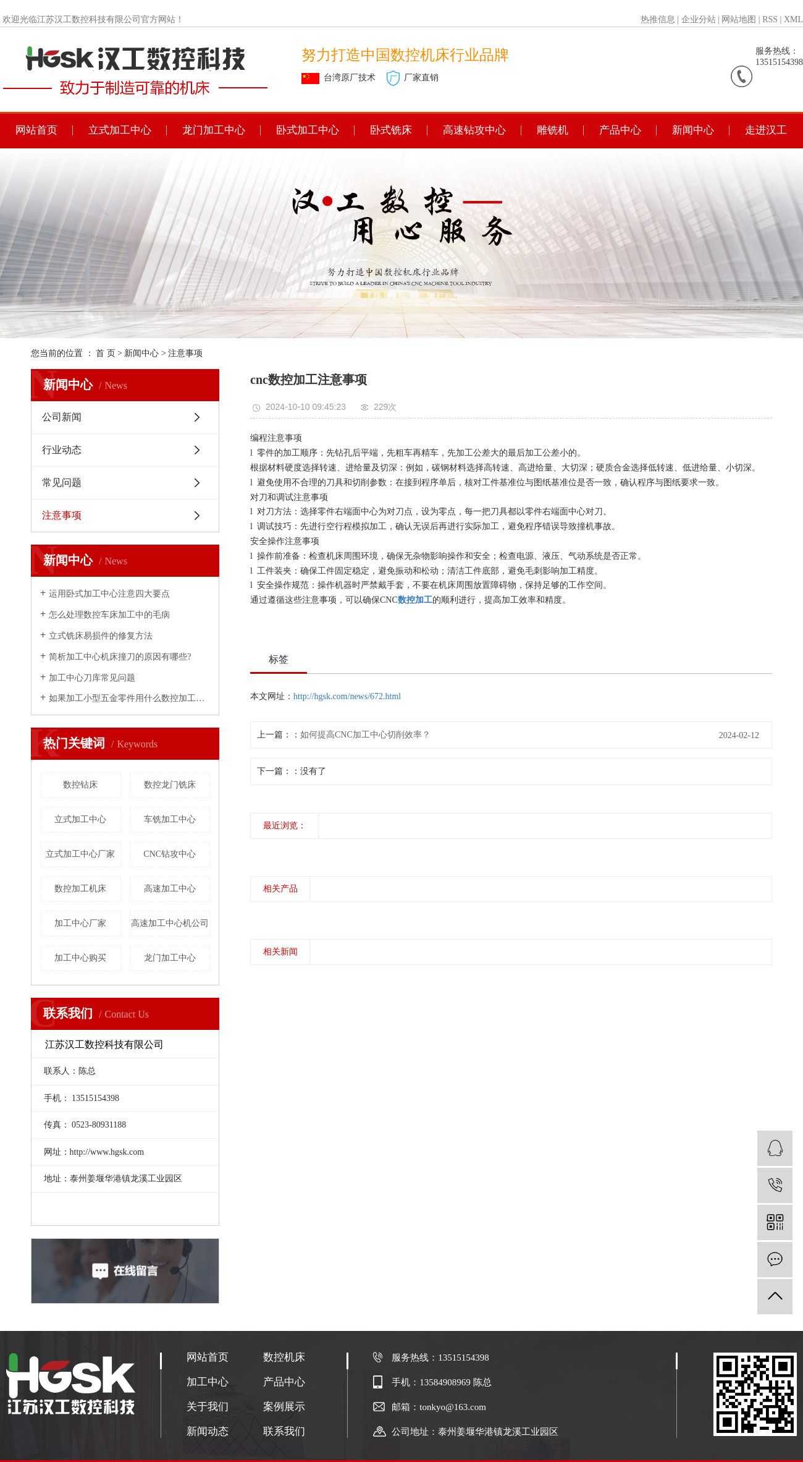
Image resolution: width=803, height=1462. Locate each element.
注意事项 (185, 353)
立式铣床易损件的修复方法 (101, 635)
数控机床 (284, 1357)
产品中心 (620, 130)
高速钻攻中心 (474, 130)
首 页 (106, 353)
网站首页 (36, 130)
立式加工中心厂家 (80, 854)
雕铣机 (552, 130)
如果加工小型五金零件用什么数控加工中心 (129, 698)
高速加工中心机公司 (170, 923)
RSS (770, 19)
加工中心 (208, 1382)
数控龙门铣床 (170, 784)
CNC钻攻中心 (169, 854)
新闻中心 (693, 130)
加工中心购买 (80, 958)
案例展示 (284, 1407)
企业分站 (698, 19)
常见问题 (62, 482)
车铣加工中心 (170, 819)
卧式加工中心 (307, 130)
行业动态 (62, 449)
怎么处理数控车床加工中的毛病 (109, 614)
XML (793, 19)
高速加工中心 (170, 888)
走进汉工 (766, 130)
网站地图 (738, 19)
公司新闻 (62, 417)
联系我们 (284, 1431)
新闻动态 (208, 1431)
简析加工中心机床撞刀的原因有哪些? (120, 656)
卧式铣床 (391, 130)
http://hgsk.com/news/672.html (347, 696)
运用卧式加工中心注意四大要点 (109, 593)
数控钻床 (80, 784)
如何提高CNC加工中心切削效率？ (365, 734)
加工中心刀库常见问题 (92, 677)
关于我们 (208, 1407)
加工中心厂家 (80, 923)
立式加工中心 (119, 130)
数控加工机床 (80, 888)
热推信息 (658, 19)
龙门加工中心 (213, 130)
